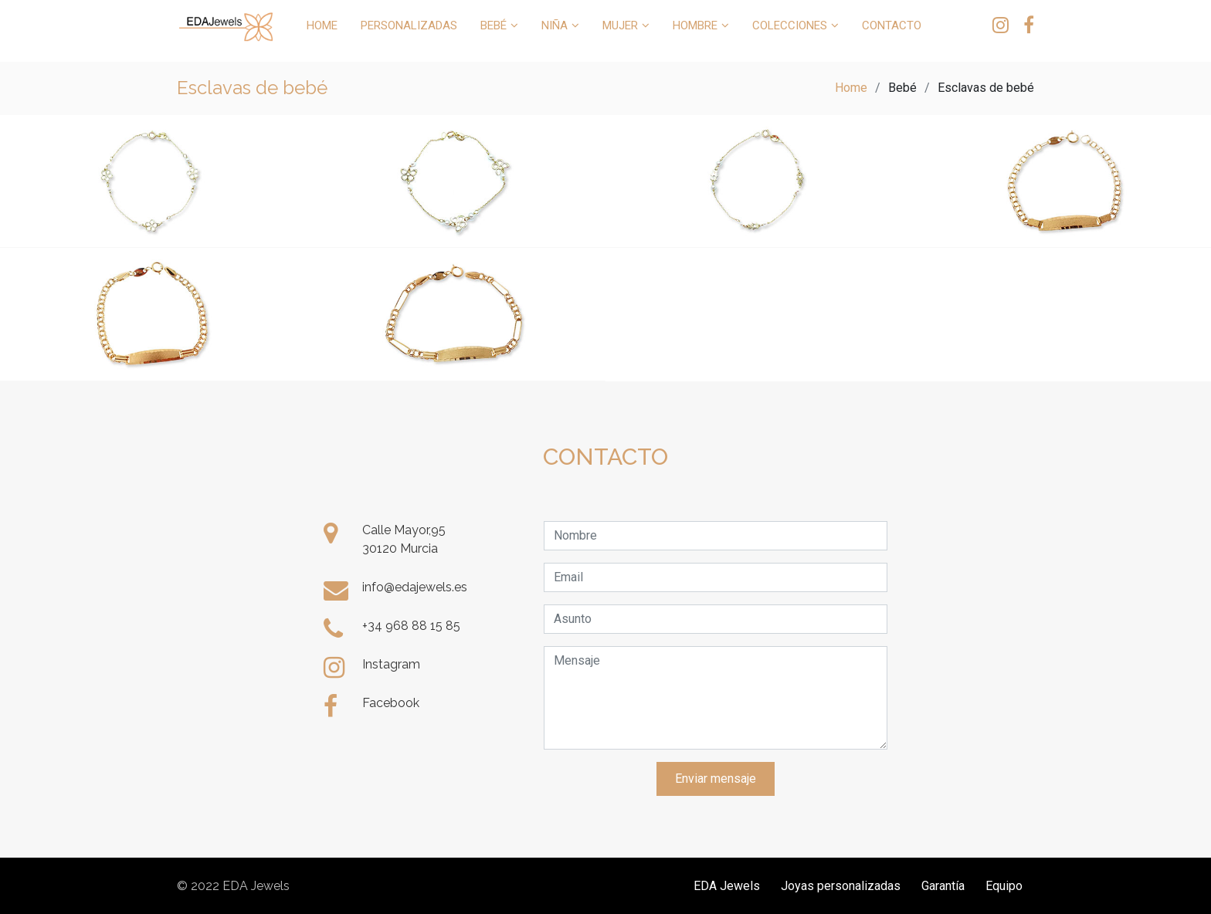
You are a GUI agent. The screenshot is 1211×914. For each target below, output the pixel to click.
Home (851, 87)
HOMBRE (695, 25)
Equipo (1004, 885)
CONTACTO (891, 25)
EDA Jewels (727, 885)
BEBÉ (493, 25)
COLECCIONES (789, 25)
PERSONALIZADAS (409, 25)
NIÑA (554, 25)
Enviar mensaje (715, 778)
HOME (322, 25)
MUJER (620, 25)
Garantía (943, 885)
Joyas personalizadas (841, 885)
